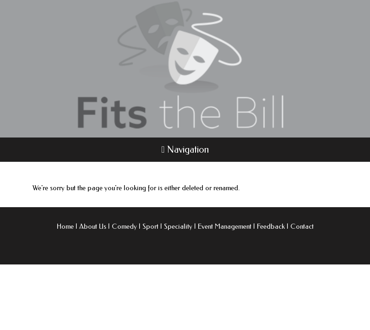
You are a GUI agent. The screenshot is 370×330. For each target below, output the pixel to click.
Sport (150, 226)
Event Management (224, 226)
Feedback (271, 226)
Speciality (178, 226)
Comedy (124, 226)
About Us (92, 226)
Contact (302, 226)
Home (65, 226)
